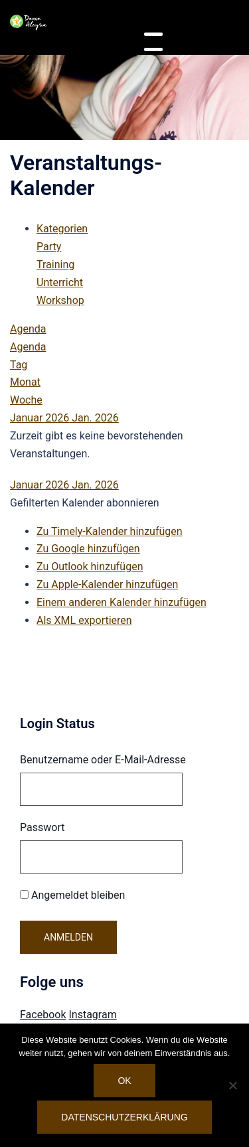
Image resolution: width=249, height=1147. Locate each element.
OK (124, 1080)
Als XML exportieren (84, 620)
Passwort (42, 827)
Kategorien (62, 228)
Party (49, 246)
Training (55, 264)
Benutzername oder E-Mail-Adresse (103, 759)
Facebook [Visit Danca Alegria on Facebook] (43, 1014)
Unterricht (60, 282)
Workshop (60, 300)
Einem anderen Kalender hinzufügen (122, 602)
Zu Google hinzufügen (88, 548)
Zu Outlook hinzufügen (90, 566)
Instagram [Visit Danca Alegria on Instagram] (92, 1014)
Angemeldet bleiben (72, 895)
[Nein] (232, 1085)
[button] (84, 503)
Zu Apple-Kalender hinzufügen (107, 584)
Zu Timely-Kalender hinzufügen (110, 531)
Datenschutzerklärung (124, 1117)
